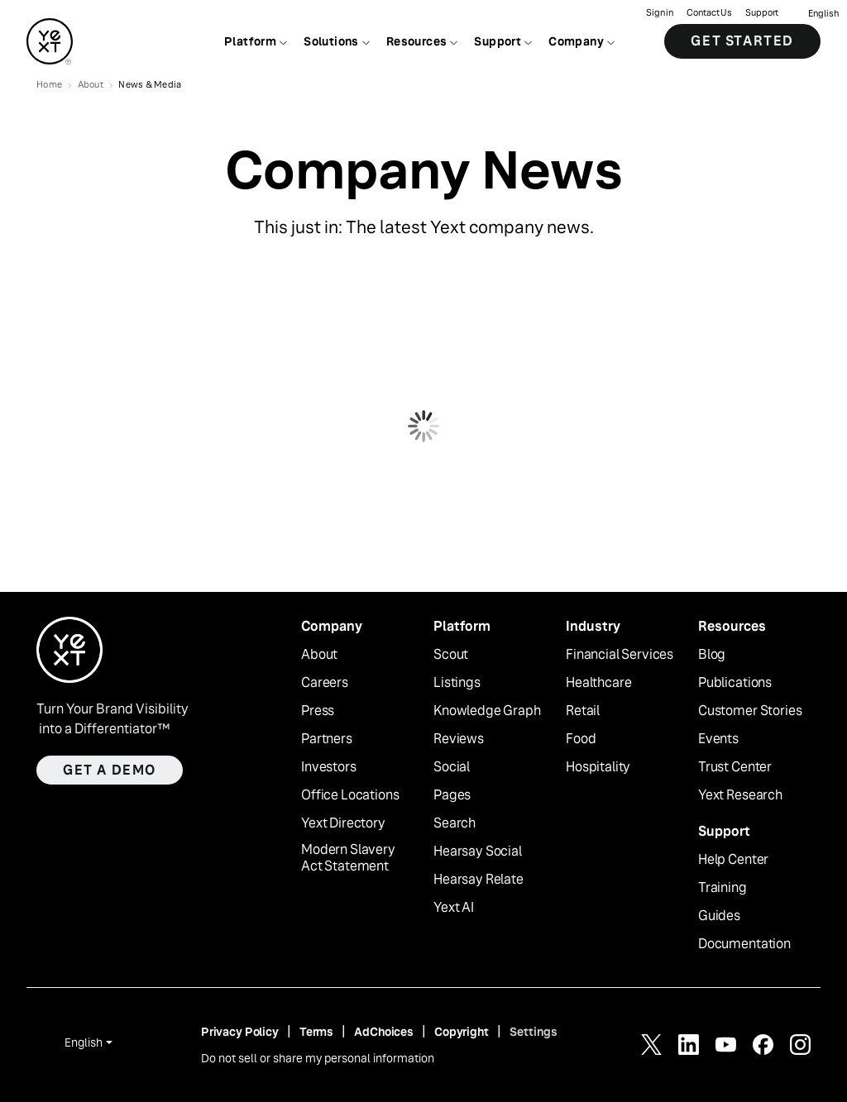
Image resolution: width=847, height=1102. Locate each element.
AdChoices (384, 1031)
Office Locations (350, 795)
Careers (324, 683)
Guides (719, 916)
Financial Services (619, 654)
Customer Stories (750, 711)
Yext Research (740, 795)
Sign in (659, 12)
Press (317, 711)
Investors (329, 767)
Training (722, 888)
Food (581, 739)
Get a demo (109, 770)
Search (454, 823)
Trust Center (735, 767)
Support (761, 12)
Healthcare (598, 683)
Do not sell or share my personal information (317, 1058)
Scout (450, 654)
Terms (316, 1031)
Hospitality (598, 767)
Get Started (742, 41)
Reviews (458, 739)
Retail (583, 711)
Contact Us (709, 12)
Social (451, 767)
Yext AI (453, 907)
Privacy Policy (240, 1031)
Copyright (461, 1031)
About (319, 654)
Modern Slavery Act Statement (348, 858)
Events (718, 739)
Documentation (744, 944)
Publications (735, 683)
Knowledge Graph (487, 711)
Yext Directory (343, 823)
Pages (452, 795)
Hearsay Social (477, 851)
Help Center (733, 860)
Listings (457, 683)
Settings (533, 1031)
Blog (711, 654)
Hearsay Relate (478, 879)
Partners (326, 739)
